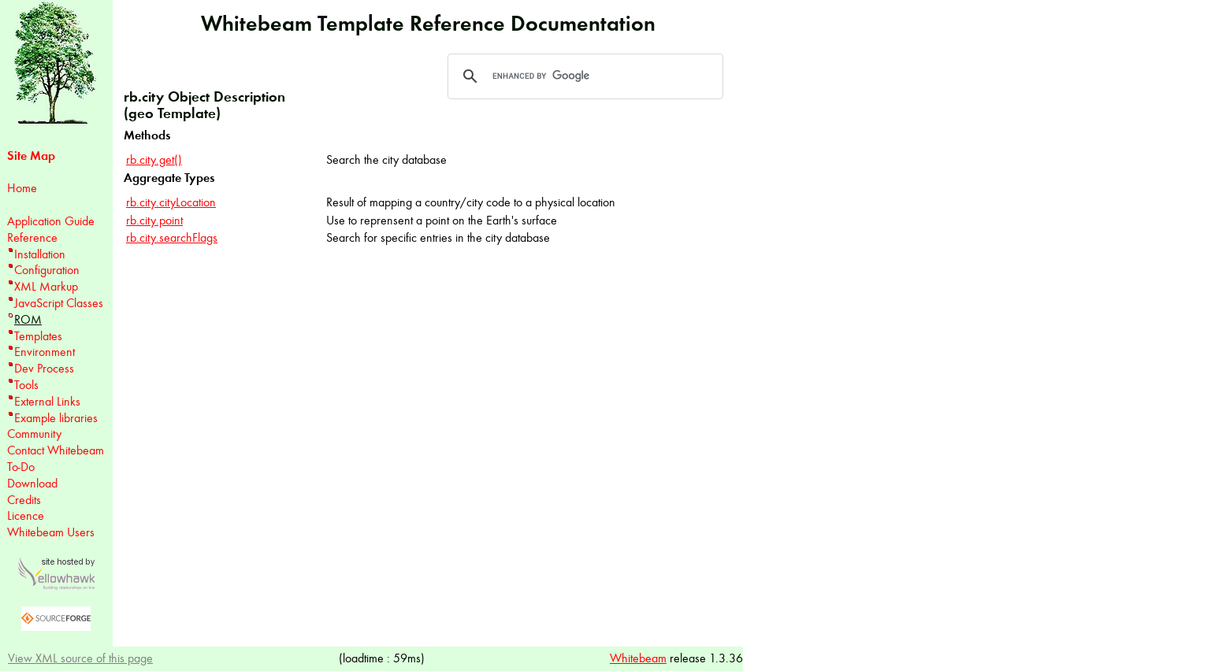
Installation (39, 254)
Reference (32, 237)
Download (32, 483)
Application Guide (51, 220)
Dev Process (44, 368)
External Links (47, 401)
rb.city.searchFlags (171, 237)
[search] (583, 76)
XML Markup (46, 286)
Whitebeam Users (51, 532)
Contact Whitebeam (55, 450)
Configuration (47, 269)
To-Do (21, 466)
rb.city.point (154, 220)
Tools (26, 384)
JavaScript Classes (58, 302)
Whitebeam (638, 658)
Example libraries (56, 417)
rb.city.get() (154, 159)
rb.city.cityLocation (171, 202)
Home (22, 187)
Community (34, 433)
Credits (24, 499)
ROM (28, 319)
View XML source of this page (80, 658)
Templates (38, 335)
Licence (25, 515)
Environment (44, 351)
